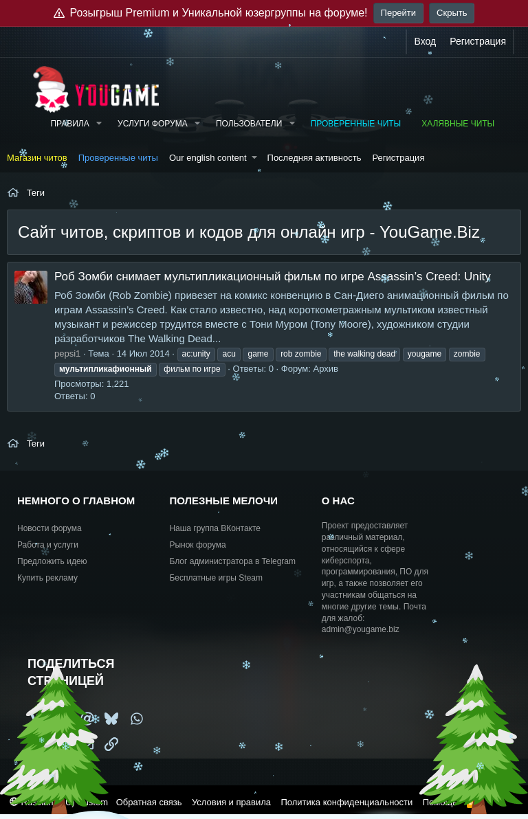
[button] (99, 124)
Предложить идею (52, 561)
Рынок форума (197, 545)
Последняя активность (314, 158)
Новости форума (49, 528)
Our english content (208, 158)
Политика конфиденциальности (346, 802)
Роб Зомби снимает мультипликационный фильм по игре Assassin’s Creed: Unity (272, 276)
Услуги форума (153, 123)
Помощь (440, 802)
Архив (326, 368)
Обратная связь (149, 802)
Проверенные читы (356, 123)
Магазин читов (37, 158)
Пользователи (249, 123)
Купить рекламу (47, 578)
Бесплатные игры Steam (216, 578)
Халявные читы (457, 123)
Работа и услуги (47, 545)
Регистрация (398, 158)
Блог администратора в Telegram (232, 561)
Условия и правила (231, 802)
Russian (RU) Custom (59, 802)
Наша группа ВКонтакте (215, 528)
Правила (69, 123)
